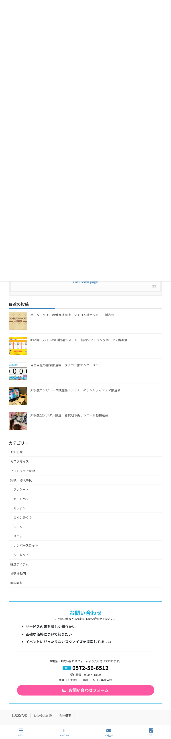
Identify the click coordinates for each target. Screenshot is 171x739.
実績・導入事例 (21, 480)
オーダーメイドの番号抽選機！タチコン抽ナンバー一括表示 (72, 315)
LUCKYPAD (19, 715)
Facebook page (85, 281)
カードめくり (22, 499)
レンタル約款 (43, 715)
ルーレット (21, 554)
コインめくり (22, 517)
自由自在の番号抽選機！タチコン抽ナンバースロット (67, 365)
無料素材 (16, 583)
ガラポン (19, 508)
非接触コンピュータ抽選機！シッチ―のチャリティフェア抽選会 (75, 390)
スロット (19, 536)
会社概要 (65, 715)
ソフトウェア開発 (22, 471)
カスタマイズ (19, 461)
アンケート (21, 489)
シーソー (19, 526)
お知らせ (16, 452)
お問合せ (108, 732)
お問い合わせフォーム (88, 690)
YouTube (64, 732)
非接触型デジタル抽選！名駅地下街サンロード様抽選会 (69, 415)
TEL (151, 732)
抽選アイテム (19, 564)
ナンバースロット (25, 545)
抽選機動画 (18, 573)
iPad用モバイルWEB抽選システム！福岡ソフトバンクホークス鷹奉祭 (78, 340)
